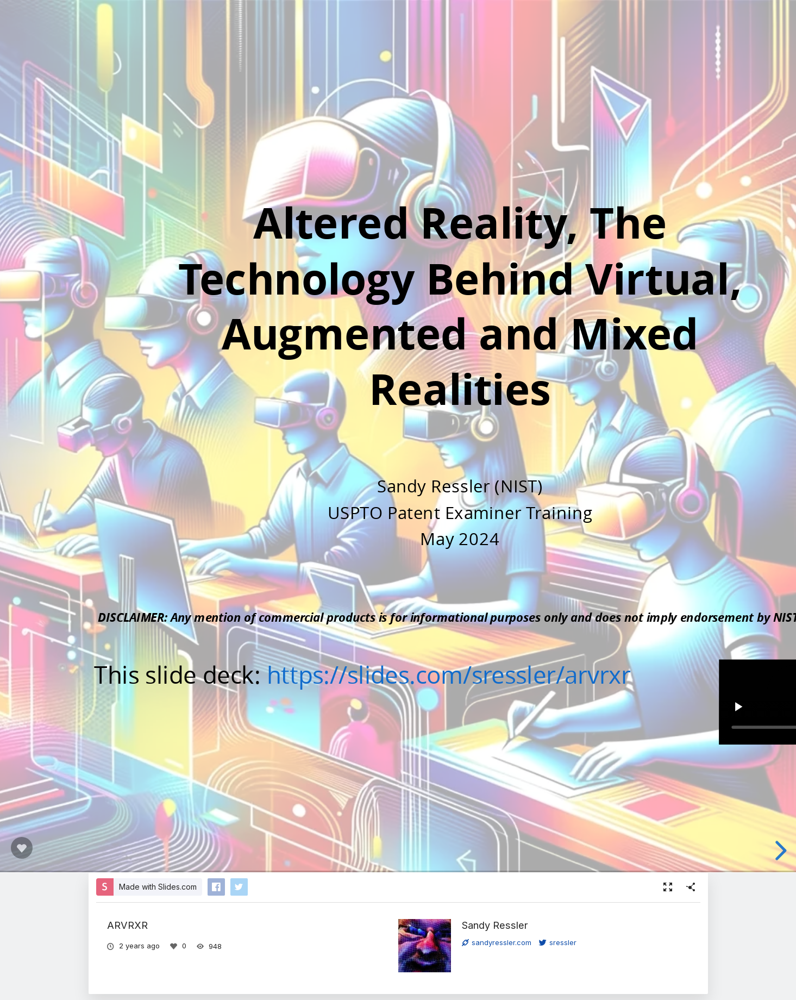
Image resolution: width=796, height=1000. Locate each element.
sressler (557, 942)
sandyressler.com (496, 942)
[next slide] (779, 850)
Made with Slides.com (158, 886)
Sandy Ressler (495, 925)
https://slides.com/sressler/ (415, 674)
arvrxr (597, 674)
